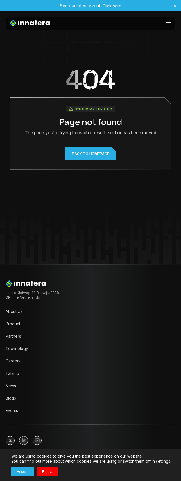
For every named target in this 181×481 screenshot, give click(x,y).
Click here (112, 5)
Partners (13, 336)
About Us (14, 311)
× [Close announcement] (175, 5)
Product (13, 323)
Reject (47, 471)
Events (12, 410)
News (11, 385)
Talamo (12, 373)
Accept (23, 471)
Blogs (11, 398)
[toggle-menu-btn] (168, 23)
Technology (17, 348)
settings (163, 461)
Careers (13, 360)
